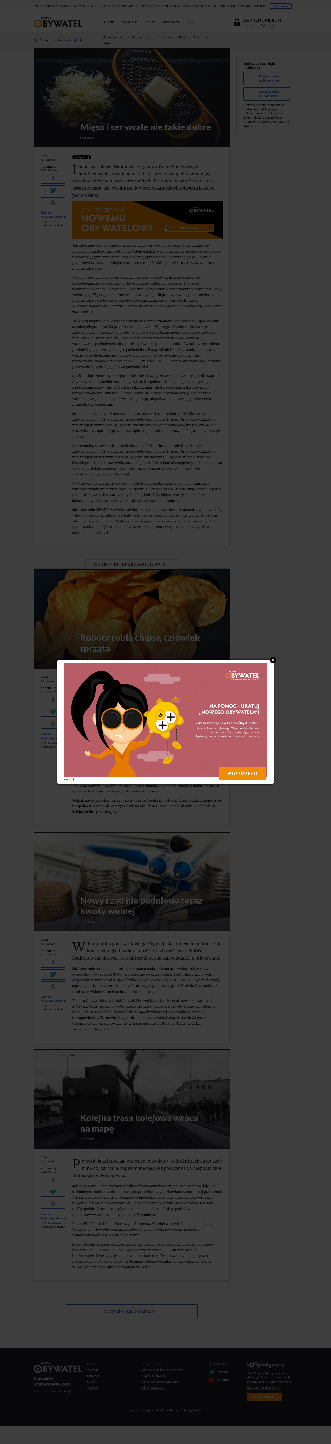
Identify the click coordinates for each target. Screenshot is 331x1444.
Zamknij (69, 779)
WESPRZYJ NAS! (243, 773)
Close (273, 660)
